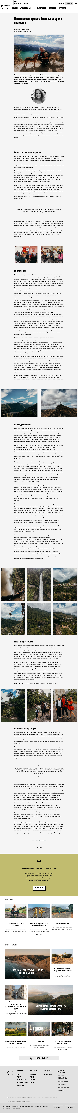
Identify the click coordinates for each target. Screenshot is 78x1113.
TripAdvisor (42, 171)
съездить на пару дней (29, 377)
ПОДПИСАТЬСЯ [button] (39, 888)
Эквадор (40, 847)
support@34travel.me (62, 1084)
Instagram (33, 1074)
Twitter (32, 1080)
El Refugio (29, 824)
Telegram (32, 1082)
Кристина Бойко (22, 31)
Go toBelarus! (16, 2)
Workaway (41, 118)
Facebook (32, 1077)
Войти (69, 3)
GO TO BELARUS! (48, 1074)
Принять (70, 1107)
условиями (45, 1106)
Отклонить (57, 1107)
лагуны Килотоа (24, 380)
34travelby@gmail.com (62, 1078)
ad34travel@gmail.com (62, 1090)
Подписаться (60, 3)
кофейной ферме (36, 110)
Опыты (27, 29)
